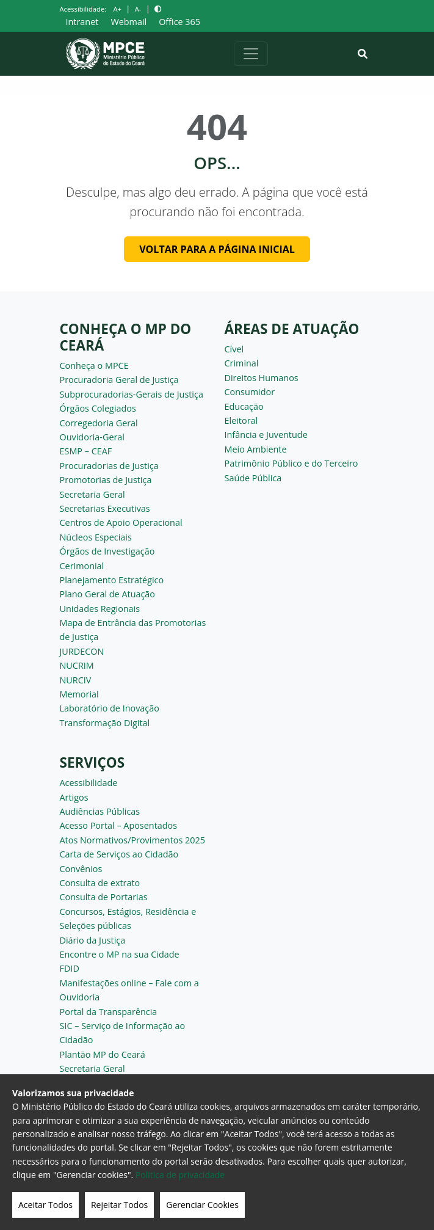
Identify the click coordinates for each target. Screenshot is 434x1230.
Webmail (128, 21)
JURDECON (82, 651)
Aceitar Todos (45, 1204)
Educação (244, 406)
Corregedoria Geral (99, 423)
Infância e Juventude (266, 434)
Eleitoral (241, 420)
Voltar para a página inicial (217, 249)
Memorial (79, 694)
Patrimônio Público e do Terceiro (291, 463)
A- (138, 8)
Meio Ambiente (256, 449)
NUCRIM (77, 665)
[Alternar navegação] (251, 54)
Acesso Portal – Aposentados (119, 825)
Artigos (74, 797)
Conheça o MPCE (94, 365)
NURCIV (76, 680)
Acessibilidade (89, 782)
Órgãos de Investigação (107, 551)
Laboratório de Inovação (109, 708)
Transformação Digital (105, 723)
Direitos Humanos (261, 378)
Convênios (81, 869)
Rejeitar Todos (119, 1204)
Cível (234, 349)
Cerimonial (82, 566)
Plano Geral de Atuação (108, 594)
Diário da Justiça (93, 940)
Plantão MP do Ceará (102, 1054)
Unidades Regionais (100, 608)
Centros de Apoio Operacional (121, 522)
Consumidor (250, 392)
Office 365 (179, 21)
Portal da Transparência (108, 1011)
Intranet (82, 21)
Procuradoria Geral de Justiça (119, 379)
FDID (69, 968)
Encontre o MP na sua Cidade (119, 954)
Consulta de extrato (100, 883)
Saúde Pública (253, 478)
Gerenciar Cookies (202, 1204)
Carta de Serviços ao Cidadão (119, 854)
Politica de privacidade (180, 1175)
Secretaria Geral (92, 494)
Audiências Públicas (100, 811)
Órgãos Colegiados (98, 408)
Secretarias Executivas (105, 508)
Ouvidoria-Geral (92, 437)
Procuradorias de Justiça (109, 465)
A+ (117, 8)
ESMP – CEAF (86, 451)
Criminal (242, 363)
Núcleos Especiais (96, 537)
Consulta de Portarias (104, 897)
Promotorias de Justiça (106, 480)
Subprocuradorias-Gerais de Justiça (131, 394)
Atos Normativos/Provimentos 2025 (132, 840)
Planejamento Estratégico (112, 580)
